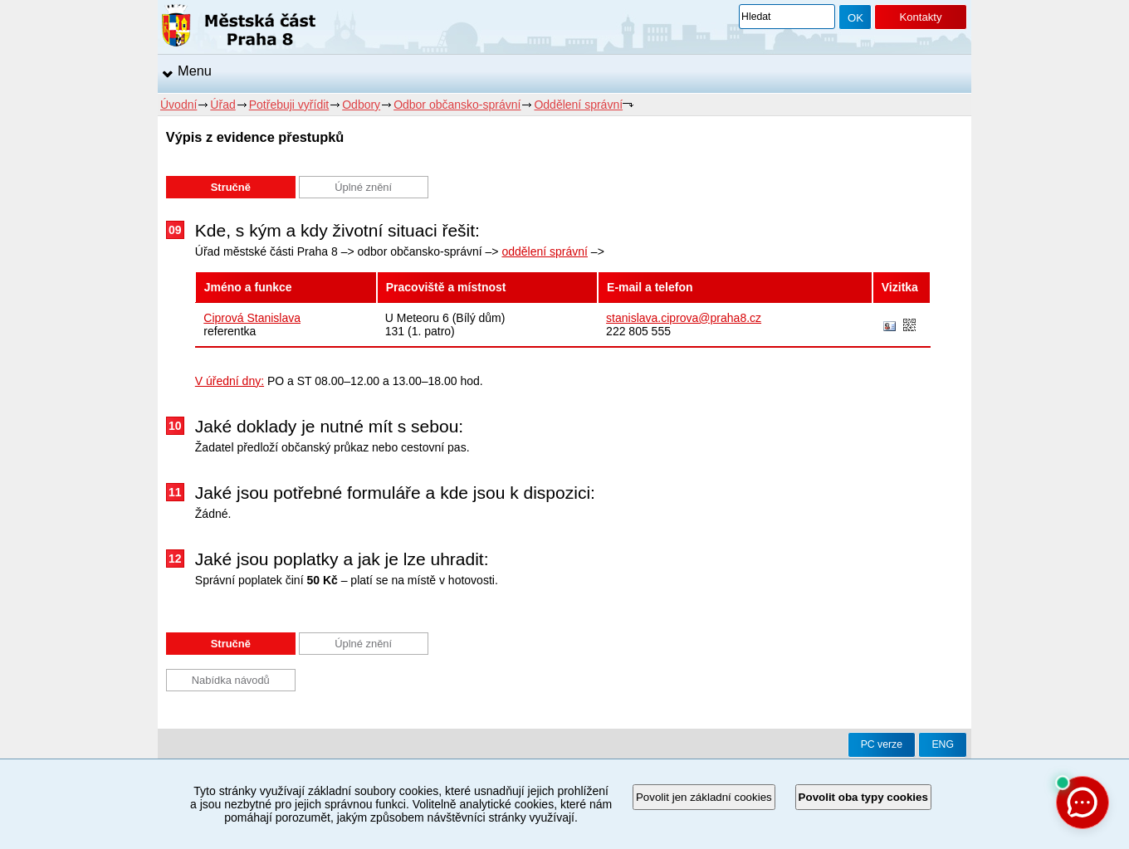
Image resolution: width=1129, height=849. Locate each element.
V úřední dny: (229, 381)
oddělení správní (544, 251)
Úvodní (178, 104)
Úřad (222, 104)
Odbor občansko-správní (457, 104)
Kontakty (920, 17)
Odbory (361, 104)
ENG (942, 744)
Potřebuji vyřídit (289, 104)
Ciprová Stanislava (252, 317)
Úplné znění (363, 187)
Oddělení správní (578, 104)
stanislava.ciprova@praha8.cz (683, 317)
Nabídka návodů (231, 680)
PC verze (881, 744)
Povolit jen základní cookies (704, 797)
